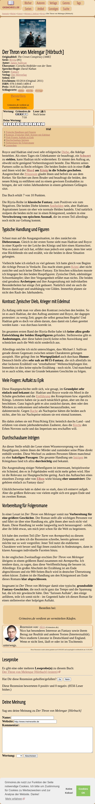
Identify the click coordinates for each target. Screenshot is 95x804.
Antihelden (57, 209)
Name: (6, 723)
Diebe (21, 90)
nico (42, 632)
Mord (30, 173)
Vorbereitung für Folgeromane (20, 146)
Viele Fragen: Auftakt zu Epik (20, 140)
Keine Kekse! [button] (69, 791)
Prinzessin (31, 177)
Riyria (42, 13)
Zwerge (39, 90)
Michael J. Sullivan (31, 13)
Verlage (53, 3)
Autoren (41, 3)
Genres (66, 3)
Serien (28, 8)
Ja (59, 685)
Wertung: (9, 766)
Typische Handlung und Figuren (21, 135)
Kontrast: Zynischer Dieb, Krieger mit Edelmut (28, 138)
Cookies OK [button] (83, 791)
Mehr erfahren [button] (13, 798)
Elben (40, 482)
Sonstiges (53, 8)
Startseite (5, 13)
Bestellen (18, 96)
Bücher (28, 3)
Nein (67, 685)
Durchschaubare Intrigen (17, 143)
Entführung (43, 399)
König (44, 173)
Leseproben (11, 148)
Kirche (29, 90)
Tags (79, 3)
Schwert (85, 159)
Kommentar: (11, 730)
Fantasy (20, 13)
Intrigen (78, 460)
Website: (8, 726)
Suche (66, 8)
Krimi (75, 270)
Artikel (41, 8)
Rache (34, 414)
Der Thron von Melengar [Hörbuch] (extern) (30, 677)
